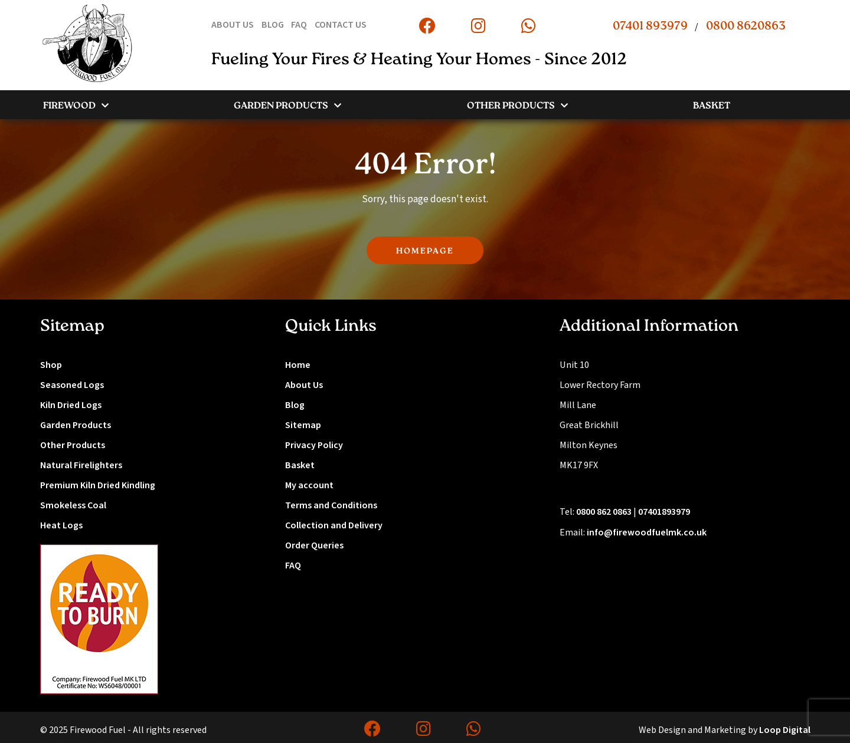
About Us (304, 385)
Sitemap (303, 425)
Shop (51, 365)
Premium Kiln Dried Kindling (97, 485)
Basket (300, 465)
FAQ (293, 565)
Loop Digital (784, 730)
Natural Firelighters (81, 465)
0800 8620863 (746, 26)
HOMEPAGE (425, 251)
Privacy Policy (314, 445)
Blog (295, 405)
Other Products (72, 445)
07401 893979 (650, 26)
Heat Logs (61, 525)
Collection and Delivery (333, 525)
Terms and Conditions (331, 505)
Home (297, 365)
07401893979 (664, 511)
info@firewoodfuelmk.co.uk (647, 532)
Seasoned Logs (72, 385)
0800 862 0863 (604, 511)
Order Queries (314, 545)
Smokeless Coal (73, 505)
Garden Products (75, 425)
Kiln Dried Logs (71, 405)
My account (309, 485)
